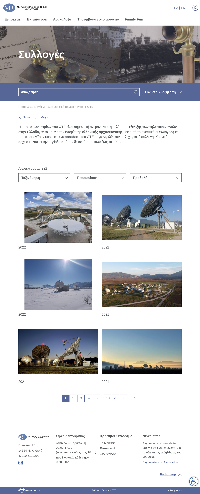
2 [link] (73, 398)
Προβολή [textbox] (140, 178)
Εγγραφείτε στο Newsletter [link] (160, 462)
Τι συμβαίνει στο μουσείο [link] (98, 19)
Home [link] (22, 106)
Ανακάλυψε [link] (62, 19)
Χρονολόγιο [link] (108, 453)
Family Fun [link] (134, 19)
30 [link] (123, 398)
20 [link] (116, 398)
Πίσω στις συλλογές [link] (36, 117)
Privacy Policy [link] (175, 490)
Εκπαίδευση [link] (37, 19)
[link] (193, 481)
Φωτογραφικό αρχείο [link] (60, 106)
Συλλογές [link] (36, 106)
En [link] (183, 8)
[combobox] (44, 177)
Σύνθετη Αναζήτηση (160, 92)
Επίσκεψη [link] (13, 19)
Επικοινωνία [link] (108, 448)
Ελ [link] (176, 7)
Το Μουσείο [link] (107, 443)
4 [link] (89, 398)
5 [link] (97, 398)
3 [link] (81, 398)
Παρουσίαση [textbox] (87, 178)
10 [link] (108, 398)
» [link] (133, 397)
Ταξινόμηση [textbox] (30, 178)
